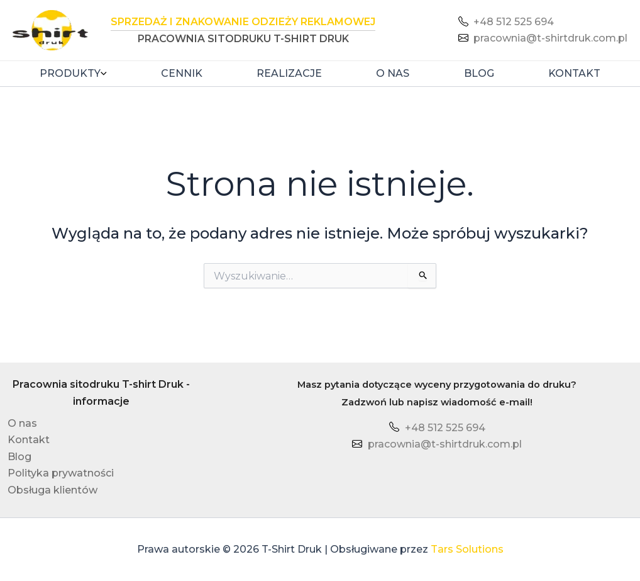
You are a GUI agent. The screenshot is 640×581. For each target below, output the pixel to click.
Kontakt (574, 73)
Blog (479, 73)
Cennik (181, 73)
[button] (104, 73)
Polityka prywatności (59, 473)
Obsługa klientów (51, 490)
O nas (392, 73)
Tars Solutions (467, 549)
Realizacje (289, 73)
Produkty (73, 73)
